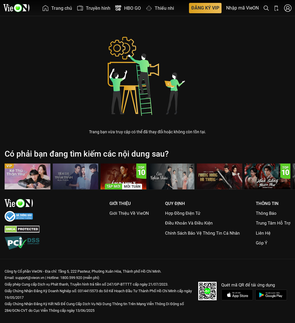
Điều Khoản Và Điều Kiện (189, 223)
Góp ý (261, 243)
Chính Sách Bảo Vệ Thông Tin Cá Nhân (202, 233)
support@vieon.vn (29, 278)
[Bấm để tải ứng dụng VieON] (276, 8)
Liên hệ (263, 233)
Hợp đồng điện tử (182, 213)
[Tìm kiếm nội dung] (266, 8)
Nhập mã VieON (242, 8)
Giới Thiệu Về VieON (129, 213)
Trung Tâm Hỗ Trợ (273, 223)
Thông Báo (266, 213)
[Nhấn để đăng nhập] (288, 8)
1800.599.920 (71, 278)
